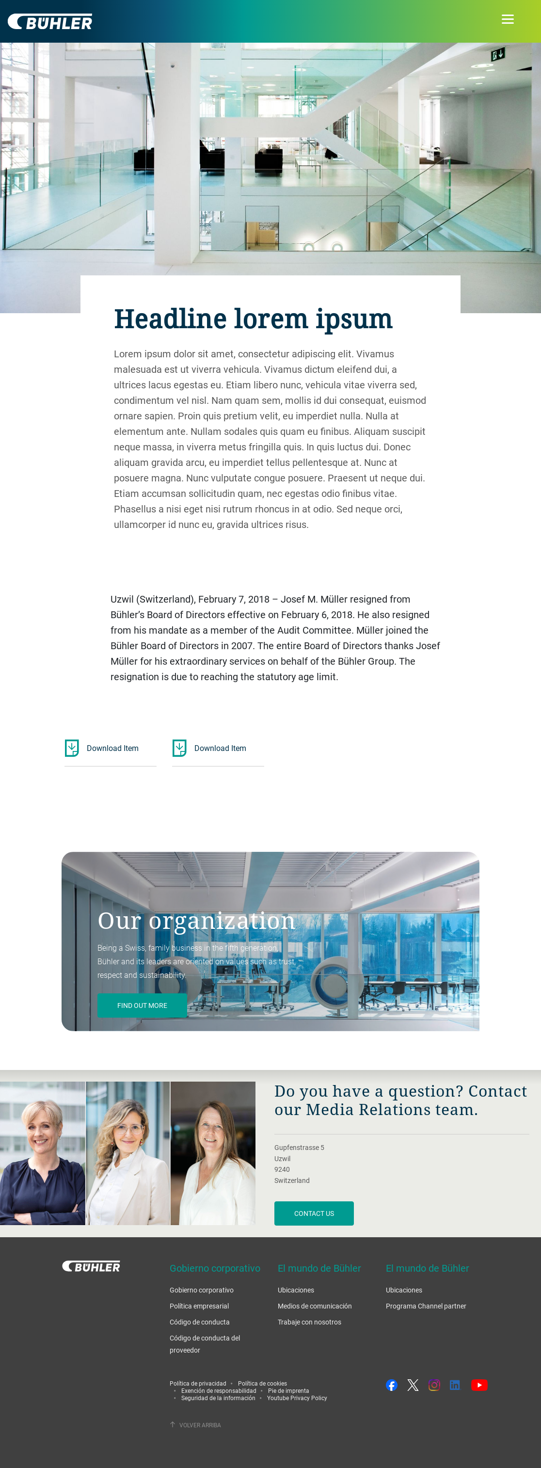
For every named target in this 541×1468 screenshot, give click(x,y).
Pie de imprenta (288, 1390)
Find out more (142, 1005)
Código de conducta (200, 1321)
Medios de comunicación (315, 1305)
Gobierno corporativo (202, 1289)
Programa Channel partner (426, 1305)
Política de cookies (262, 1383)
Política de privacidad (198, 1383)
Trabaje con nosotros (309, 1321)
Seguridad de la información (218, 1398)
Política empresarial (199, 1305)
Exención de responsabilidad (218, 1390)
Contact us (314, 1213)
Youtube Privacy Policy (297, 1398)
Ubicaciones (296, 1289)
